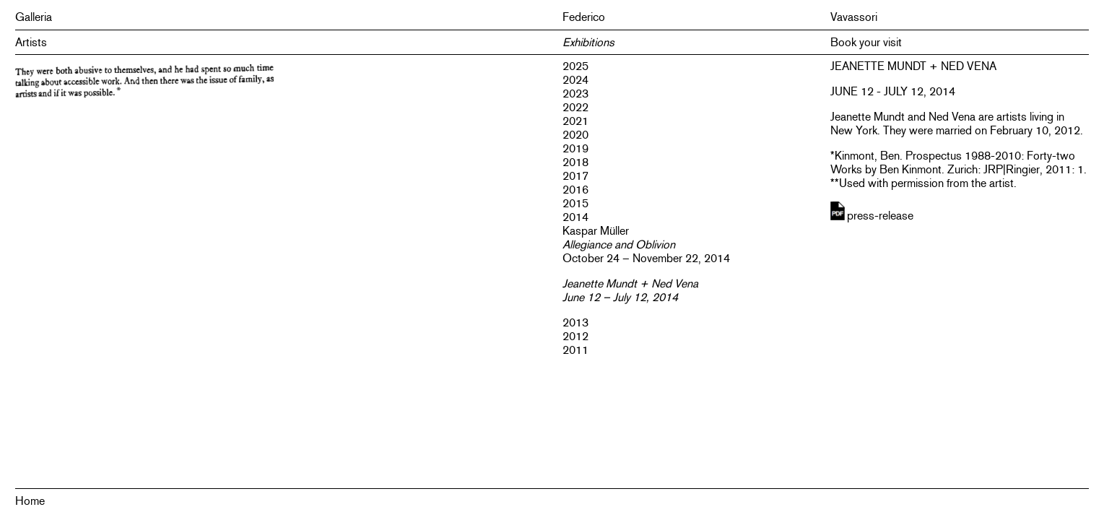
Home (30, 501)
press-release (880, 215)
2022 (575, 107)
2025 (575, 66)
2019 (575, 148)
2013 (575, 322)
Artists (31, 42)
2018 (575, 162)
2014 (575, 217)
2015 (575, 203)
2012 (575, 336)
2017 (575, 176)
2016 (575, 189)
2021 (575, 121)
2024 (575, 80)
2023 (575, 93)
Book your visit (866, 42)
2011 (575, 350)
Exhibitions (588, 42)
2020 (575, 135)
